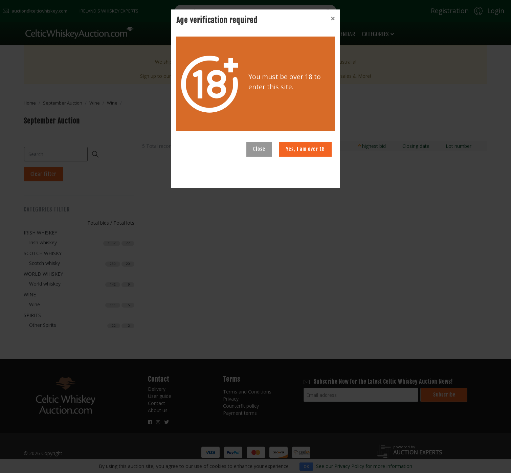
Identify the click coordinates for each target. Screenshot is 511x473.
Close (259, 149)
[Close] (332, 18)
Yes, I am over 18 (305, 149)
